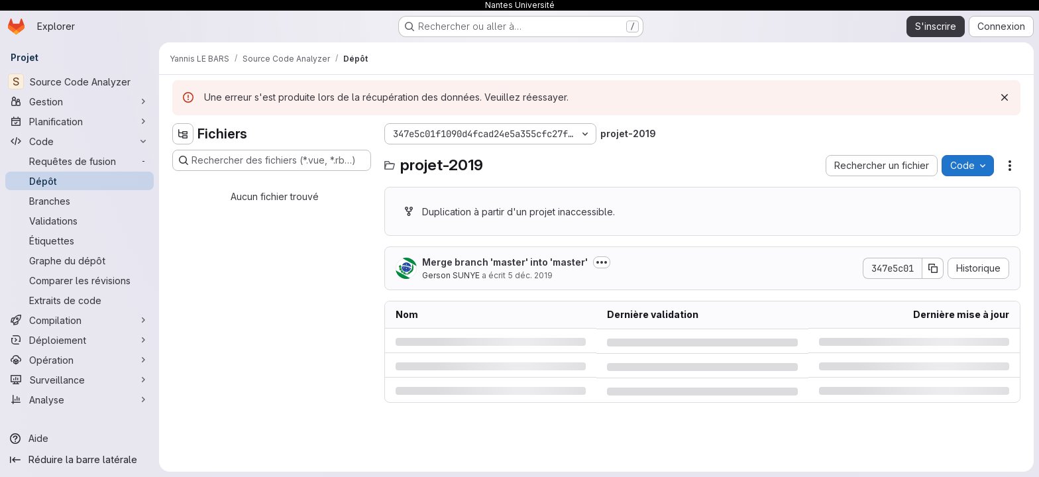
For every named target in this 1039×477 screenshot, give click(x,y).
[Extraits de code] (79, 300)
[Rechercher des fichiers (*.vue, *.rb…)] (271, 160)
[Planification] (79, 121)
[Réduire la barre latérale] (79, 459)
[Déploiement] (79, 340)
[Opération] (79, 359)
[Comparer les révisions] (79, 280)
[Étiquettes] (79, 240)
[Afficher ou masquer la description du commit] (601, 262)
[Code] (79, 141)
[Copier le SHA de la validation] (933, 268)
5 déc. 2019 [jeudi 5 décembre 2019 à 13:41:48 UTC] (530, 275)
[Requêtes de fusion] (79, 161)
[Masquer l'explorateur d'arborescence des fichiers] (182, 133)
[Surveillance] (79, 379)
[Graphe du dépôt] (79, 260)
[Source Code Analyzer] (79, 81)
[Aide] (79, 438)
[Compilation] (79, 320)
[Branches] (79, 200)
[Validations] (79, 220)
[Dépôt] (79, 181)
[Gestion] (79, 101)
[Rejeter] (1004, 97)
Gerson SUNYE (451, 275)
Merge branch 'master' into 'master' (505, 262)
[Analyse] (79, 399)
